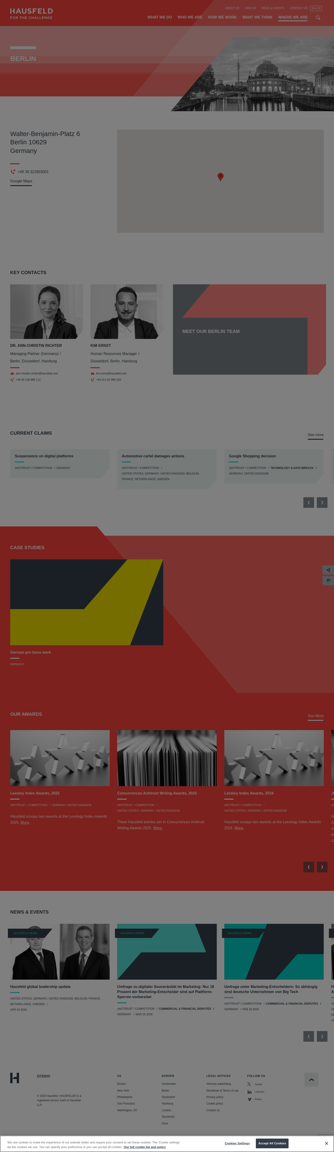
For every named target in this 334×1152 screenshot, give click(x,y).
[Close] (326, 1143)
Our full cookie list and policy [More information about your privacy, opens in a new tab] (145, 1147)
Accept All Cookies (272, 1143)
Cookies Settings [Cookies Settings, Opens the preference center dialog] (237, 1143)
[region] (167, 1144)
